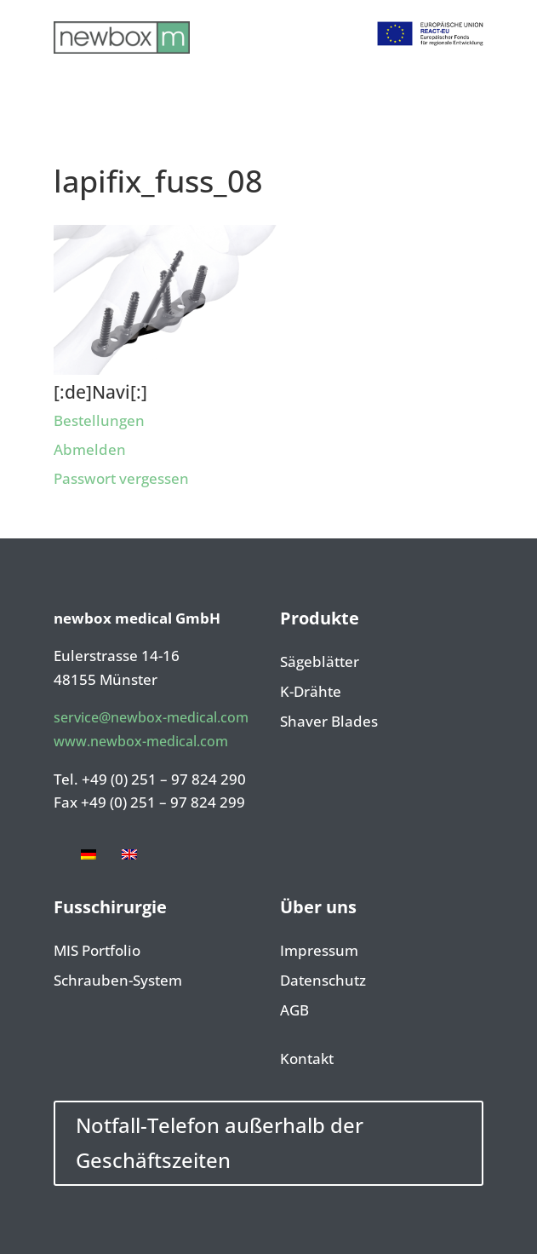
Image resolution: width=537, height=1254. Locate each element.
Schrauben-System (118, 981)
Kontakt (307, 1059)
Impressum (319, 951)
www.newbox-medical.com (141, 741)
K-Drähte (310, 692)
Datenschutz (323, 981)
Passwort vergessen (121, 478)
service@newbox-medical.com (151, 717)
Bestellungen (99, 420)
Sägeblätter (319, 662)
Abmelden (90, 449)
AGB (294, 1011)
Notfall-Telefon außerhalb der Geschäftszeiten (219, 1142)
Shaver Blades (329, 722)
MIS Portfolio (97, 951)
